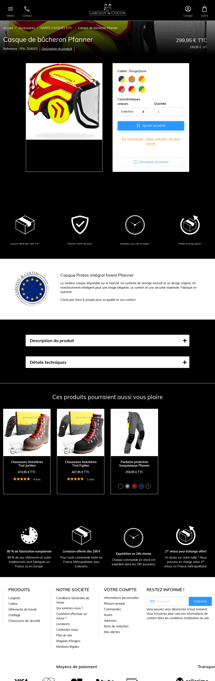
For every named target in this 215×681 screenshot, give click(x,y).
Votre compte (120, 589)
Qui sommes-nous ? (69, 608)
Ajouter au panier (151, 126)
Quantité (160, 104)
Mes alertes (112, 632)
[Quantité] (169, 111)
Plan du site (64, 635)
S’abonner (200, 601)
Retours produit (114, 603)
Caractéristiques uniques (129, 101)
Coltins (13, 604)
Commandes (112, 609)
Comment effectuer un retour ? (71, 616)
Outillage (14, 615)
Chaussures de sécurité (24, 621)
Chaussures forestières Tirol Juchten (27, 463)
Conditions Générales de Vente (72, 600)
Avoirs (108, 615)
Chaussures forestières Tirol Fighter (81, 463)
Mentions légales (67, 647)
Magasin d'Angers (68, 641)
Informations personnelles (121, 598)
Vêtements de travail (22, 609)
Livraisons (63, 624)
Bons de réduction (116, 626)
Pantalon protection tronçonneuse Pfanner (134, 463)
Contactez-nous (67, 630)
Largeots (14, 598)
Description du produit (57, 49)
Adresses (110, 621)
